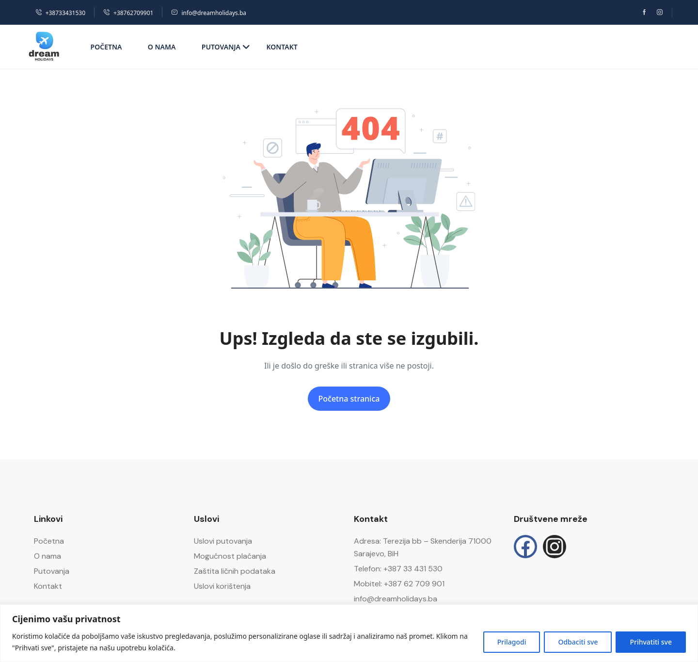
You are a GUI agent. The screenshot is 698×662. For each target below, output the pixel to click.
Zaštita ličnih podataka (234, 571)
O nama (162, 46)
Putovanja (226, 46)
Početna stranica (349, 398)
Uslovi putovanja (223, 541)
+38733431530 (60, 13)
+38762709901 (128, 13)
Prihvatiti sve (651, 641)
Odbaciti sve (578, 641)
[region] (349, 633)
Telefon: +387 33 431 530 (398, 569)
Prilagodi (511, 641)
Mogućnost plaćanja (230, 556)
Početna (106, 46)
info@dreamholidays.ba (208, 13)
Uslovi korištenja (222, 586)
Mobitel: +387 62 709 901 (399, 584)
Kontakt (281, 46)
